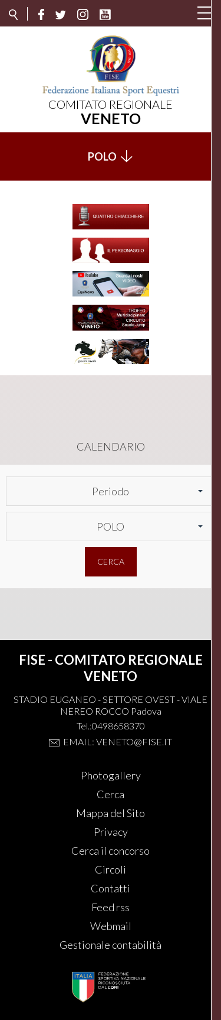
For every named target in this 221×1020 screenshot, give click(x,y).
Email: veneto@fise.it (117, 741)
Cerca (110, 561)
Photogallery (111, 775)
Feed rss (110, 907)
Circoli (110, 869)
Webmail (110, 925)
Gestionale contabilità (110, 944)
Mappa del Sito (110, 812)
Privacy (111, 831)
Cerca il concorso (110, 850)
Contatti (110, 888)
